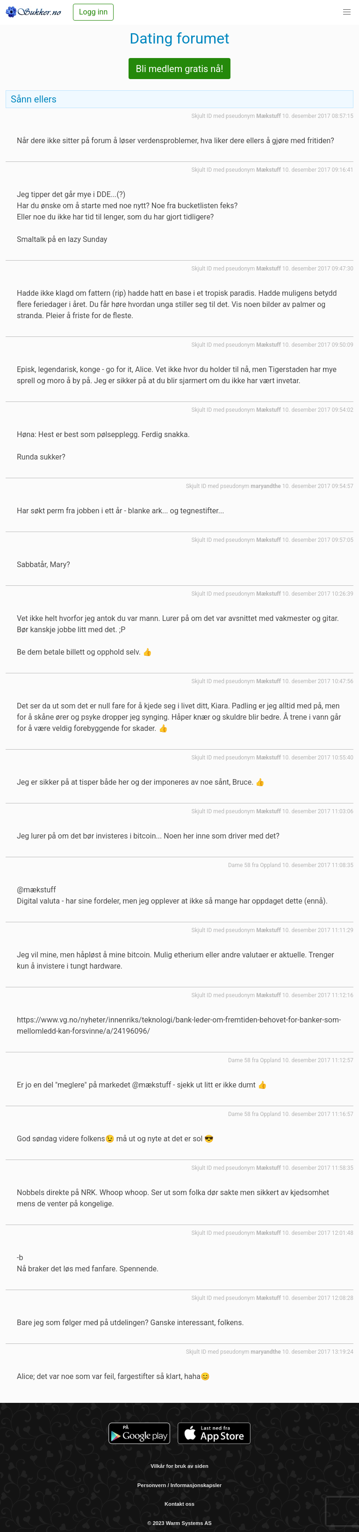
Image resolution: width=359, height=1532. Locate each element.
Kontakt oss (179, 1504)
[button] (347, 12)
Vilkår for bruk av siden (179, 1466)
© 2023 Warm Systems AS (179, 1523)
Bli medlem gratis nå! (179, 68)
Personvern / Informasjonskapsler (179, 1485)
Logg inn (93, 11)
